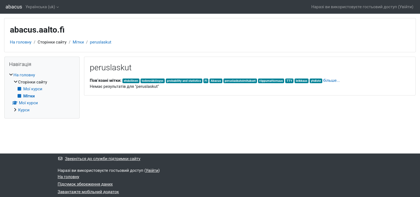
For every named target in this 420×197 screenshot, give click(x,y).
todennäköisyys (152, 81)
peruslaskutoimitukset (240, 81)
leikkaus (301, 81)
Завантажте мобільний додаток (88, 191)
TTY (289, 81)
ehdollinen (131, 81)
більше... (331, 80)
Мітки (78, 42)
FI (206, 81)
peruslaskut (100, 42)
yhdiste (316, 81)
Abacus (216, 81)
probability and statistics (184, 81)
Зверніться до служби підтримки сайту (99, 158)
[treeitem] (42, 92)
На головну (21, 42)
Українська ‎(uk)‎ (40, 6)
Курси (23, 110)
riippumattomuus (271, 81)
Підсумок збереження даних (85, 184)
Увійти (405, 6)
